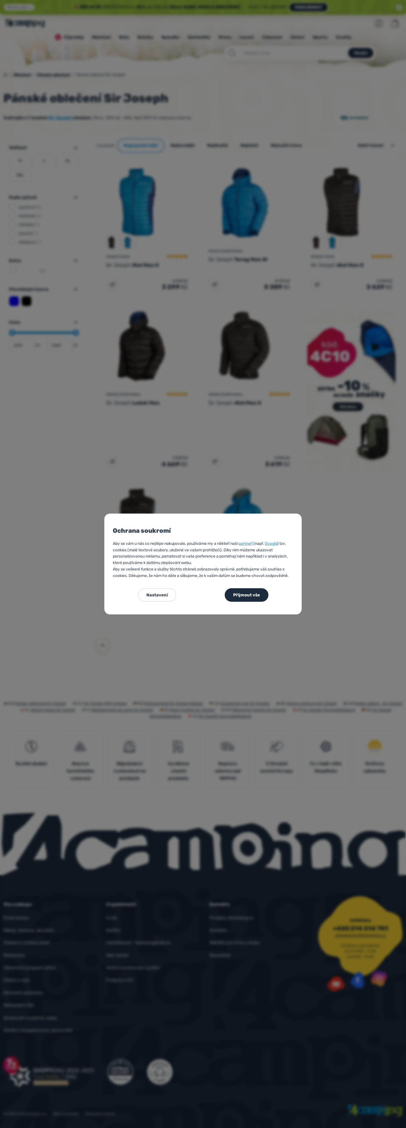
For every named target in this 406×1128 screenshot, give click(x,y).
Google (271, 543)
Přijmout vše (246, 595)
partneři (246, 543)
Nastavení (157, 595)
